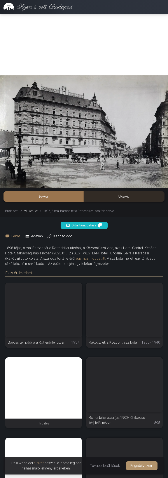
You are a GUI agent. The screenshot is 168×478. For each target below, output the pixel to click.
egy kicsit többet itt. (91, 258)
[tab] (14, 236)
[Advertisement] (84, 44)
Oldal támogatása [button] (84, 225)
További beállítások (105, 466)
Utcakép (124, 196)
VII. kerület (31, 211)
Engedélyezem (141, 466)
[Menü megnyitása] (161, 7)
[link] (36, 7)
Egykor (43, 196)
